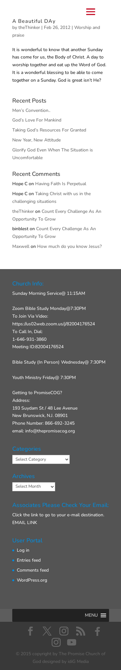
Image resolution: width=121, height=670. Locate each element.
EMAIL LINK (24, 523)
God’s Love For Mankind (36, 120)
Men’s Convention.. (31, 110)
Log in (23, 550)
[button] (91, 615)
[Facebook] (97, 631)
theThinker (23, 211)
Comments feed (33, 570)
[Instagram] (56, 642)
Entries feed (29, 560)
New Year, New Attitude (36, 140)
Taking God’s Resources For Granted (49, 130)
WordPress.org (32, 580)
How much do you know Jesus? (69, 246)
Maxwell (20, 246)
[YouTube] (71, 642)
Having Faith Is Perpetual (60, 184)
